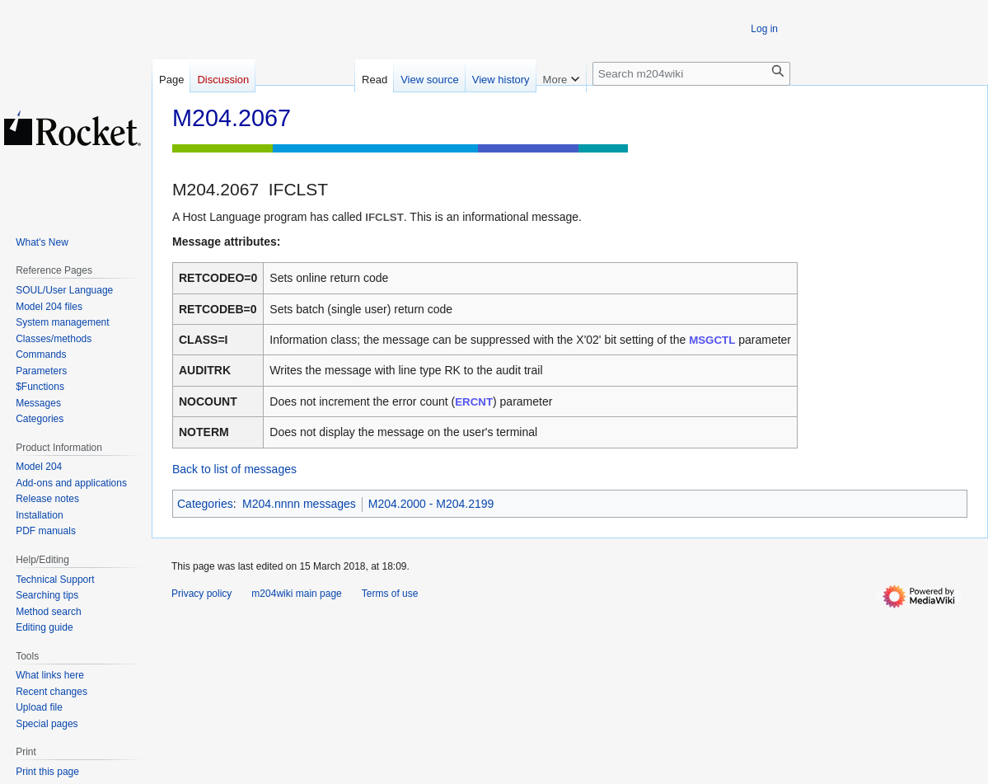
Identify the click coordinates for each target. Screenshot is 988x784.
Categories (205, 503)
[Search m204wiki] (691, 74)
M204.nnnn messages (299, 503)
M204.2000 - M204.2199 (431, 503)
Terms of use (390, 593)
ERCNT (474, 402)
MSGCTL (712, 340)
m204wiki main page (296, 593)
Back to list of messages (234, 469)
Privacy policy (201, 593)
